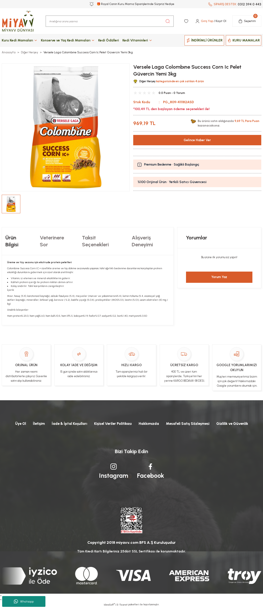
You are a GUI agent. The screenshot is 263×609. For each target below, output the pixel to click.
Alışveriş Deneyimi (142, 241)
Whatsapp (24, 601)
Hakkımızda (150, 423)
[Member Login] (210, 21)
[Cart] (246, 21)
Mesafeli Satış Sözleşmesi (191, 423)
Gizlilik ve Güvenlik (239, 423)
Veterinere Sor (52, 241)
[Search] (110, 21)
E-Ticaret (122, 605)
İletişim (31, 423)
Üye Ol (12, 423)
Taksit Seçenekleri (95, 241)
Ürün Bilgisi (11, 241)
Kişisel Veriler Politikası (111, 423)
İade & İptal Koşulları (64, 423)
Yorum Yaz (219, 277)
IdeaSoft (109, 605)
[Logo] (22, 21)
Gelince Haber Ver (197, 140)
